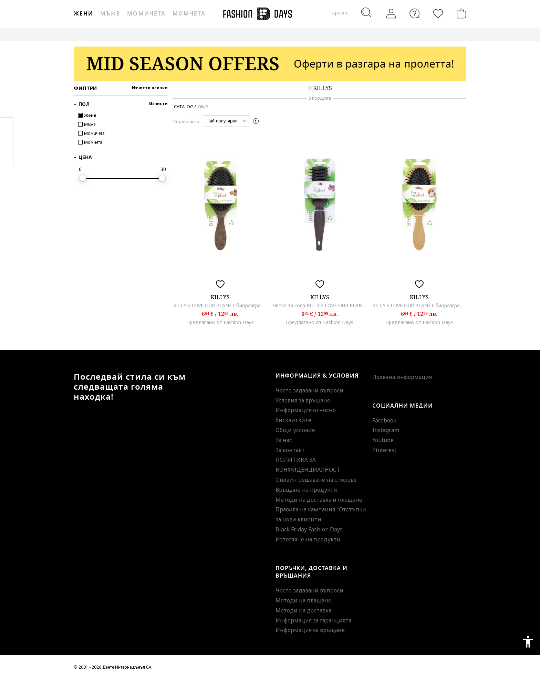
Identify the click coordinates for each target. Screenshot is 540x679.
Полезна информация (402, 377)
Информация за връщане (310, 630)
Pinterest (384, 450)
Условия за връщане (303, 400)
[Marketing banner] (270, 64)
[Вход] (391, 14)
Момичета (146, 14)
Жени (83, 14)
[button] (226, 121)
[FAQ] (414, 13)
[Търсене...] (350, 13)
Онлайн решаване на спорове (316, 479)
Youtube (383, 440)
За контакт (290, 450)
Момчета (189, 14)
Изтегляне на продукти (308, 539)
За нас (284, 440)
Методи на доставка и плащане (319, 499)
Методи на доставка (303, 610)
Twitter (6, 155)
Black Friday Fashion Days (309, 529)
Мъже (110, 14)
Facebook (384, 420)
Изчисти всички (150, 88)
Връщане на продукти (306, 489)
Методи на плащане (303, 600)
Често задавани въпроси (309, 390)
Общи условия (295, 430)
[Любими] (438, 13)
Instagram (385, 430)
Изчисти (158, 104)
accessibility (528, 642)
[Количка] (460, 13)
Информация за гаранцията (313, 620)
